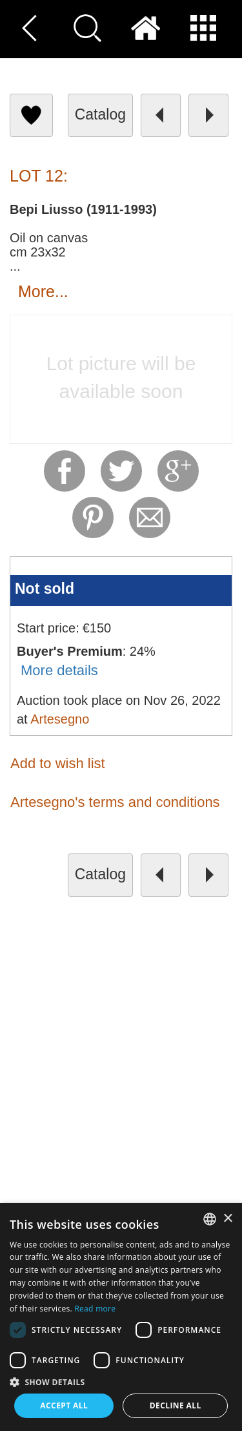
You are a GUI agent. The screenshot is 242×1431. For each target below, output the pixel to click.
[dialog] (121, 1317)
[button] (121, 1381)
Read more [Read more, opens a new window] (95, 1308)
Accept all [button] (64, 1405)
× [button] (227, 1219)
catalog (100, 114)
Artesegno (59, 719)
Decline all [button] (175, 1405)
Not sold (44, 588)
